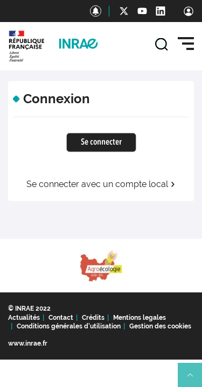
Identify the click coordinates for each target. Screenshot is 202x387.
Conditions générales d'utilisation (69, 326)
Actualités (24, 317)
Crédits (93, 317)
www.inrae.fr (27, 343)
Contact (60, 317)
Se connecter (101, 142)
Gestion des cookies (160, 326)
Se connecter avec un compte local (101, 184)
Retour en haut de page (194, 379)
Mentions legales (139, 317)
